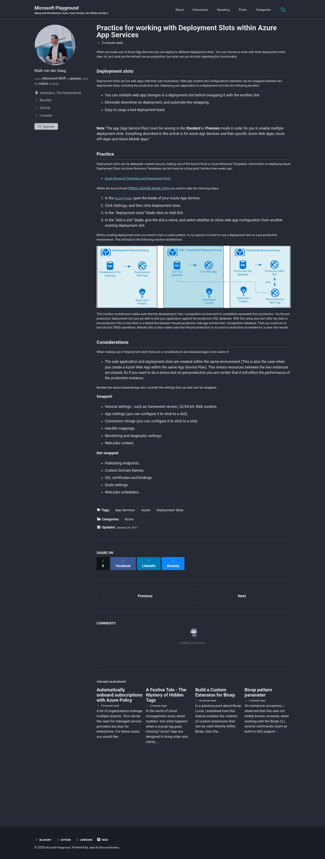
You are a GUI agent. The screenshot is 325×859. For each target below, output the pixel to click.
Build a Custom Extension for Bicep (215, 747)
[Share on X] (104, 615)
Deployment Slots (170, 564)
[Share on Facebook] (125, 615)
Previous (145, 647)
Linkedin (90, 840)
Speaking (221, 10)
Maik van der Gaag (53, 71)
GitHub (67, 840)
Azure (145, 564)
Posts (241, 10)
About (177, 10)
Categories (261, 10)
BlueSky (44, 840)
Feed (110, 840)
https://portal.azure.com (155, 221)
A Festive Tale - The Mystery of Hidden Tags (166, 749)
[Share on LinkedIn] (152, 615)
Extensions (198, 10)
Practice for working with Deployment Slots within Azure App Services (187, 32)
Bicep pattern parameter (258, 747)
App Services (125, 564)
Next (242, 647)
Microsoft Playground (79, 10)
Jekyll (98, 847)
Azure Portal (125, 232)
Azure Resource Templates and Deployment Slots (145, 212)
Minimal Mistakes (118, 847)
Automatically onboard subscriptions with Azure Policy (119, 749)
